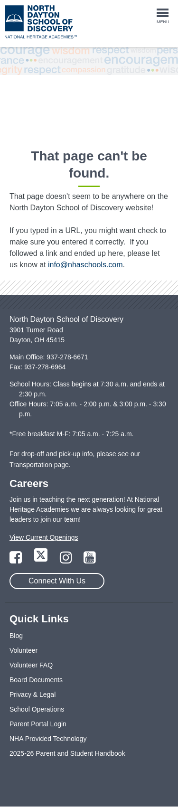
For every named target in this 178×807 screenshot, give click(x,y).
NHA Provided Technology (47, 738)
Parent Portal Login (37, 724)
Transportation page (39, 465)
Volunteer (23, 650)
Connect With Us (56, 581)
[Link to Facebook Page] (16, 560)
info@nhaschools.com (85, 265)
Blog (16, 635)
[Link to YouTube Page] (90, 560)
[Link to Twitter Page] (41, 560)
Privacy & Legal (32, 694)
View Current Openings (43, 537)
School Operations (36, 709)
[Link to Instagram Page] (67, 560)
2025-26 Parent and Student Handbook (67, 753)
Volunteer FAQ (31, 665)
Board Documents (36, 680)
